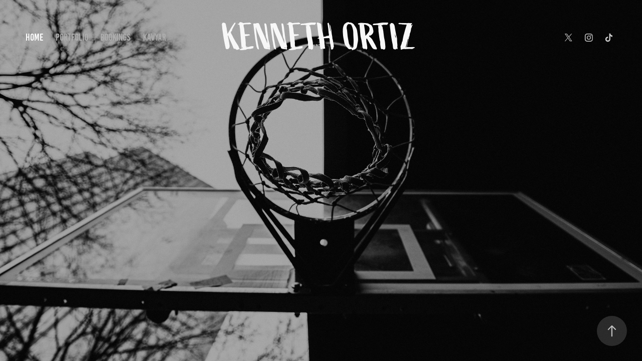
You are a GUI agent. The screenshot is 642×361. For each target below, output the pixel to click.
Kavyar (154, 37)
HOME (34, 37)
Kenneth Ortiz (321, 38)
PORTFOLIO (72, 37)
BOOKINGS (115, 37)
